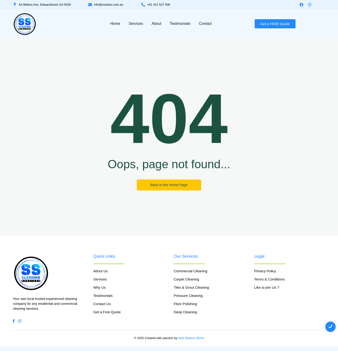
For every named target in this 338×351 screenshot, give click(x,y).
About (156, 24)
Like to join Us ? (266, 287)
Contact (205, 24)
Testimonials (180, 24)
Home (115, 24)
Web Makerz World (191, 338)
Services (136, 24)
